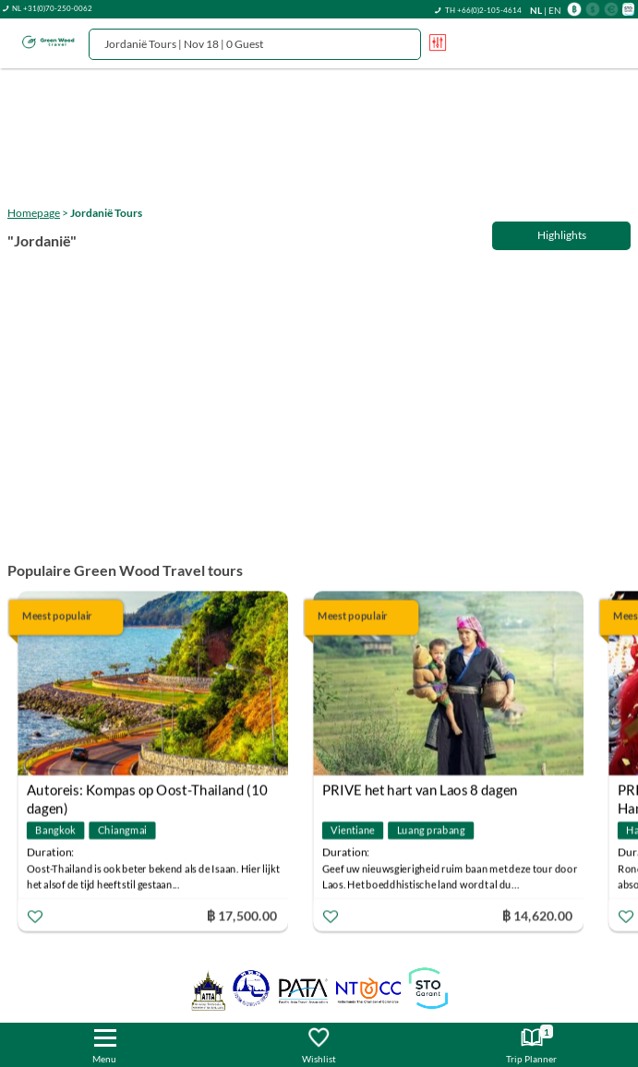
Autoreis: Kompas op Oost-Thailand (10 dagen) (147, 791)
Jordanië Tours (106, 213)
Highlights (561, 235)
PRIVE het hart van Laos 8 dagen (420, 789)
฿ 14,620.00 (537, 914)
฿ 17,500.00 (242, 914)
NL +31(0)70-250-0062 (52, 8)
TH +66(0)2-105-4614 (483, 10)
